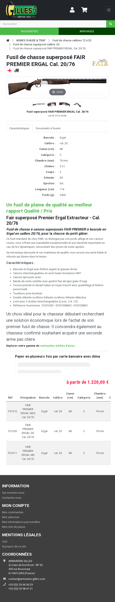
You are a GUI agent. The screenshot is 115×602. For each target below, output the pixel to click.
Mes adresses (10, 517)
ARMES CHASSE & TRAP (30, 40)
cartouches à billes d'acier (57, 345)
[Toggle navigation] (109, 10)
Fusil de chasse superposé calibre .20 (36, 44)
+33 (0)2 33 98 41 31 (20, 588)
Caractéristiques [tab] (19, 128)
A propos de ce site (14, 546)
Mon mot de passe (13, 526)
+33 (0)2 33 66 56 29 (20, 584)
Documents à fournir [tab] (48, 128)
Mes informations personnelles (21, 522)
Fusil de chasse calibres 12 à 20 (72, 40)
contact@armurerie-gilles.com (26, 578)
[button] (38, 104)
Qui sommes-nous (13, 492)
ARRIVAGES (87, 31)
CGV (4, 541)
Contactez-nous (12, 497)
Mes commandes (12, 512)
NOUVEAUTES (29, 31)
